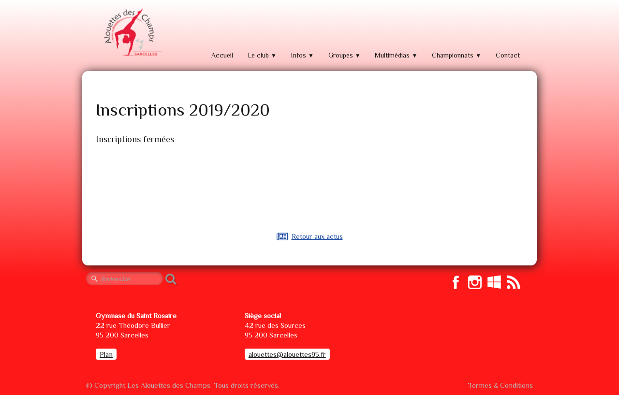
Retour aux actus (310, 236)
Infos (302, 55)
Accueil (222, 55)
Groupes (344, 55)
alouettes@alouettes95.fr (287, 354)
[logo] (131, 32)
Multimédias (396, 55)
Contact (508, 55)
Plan (106, 354)
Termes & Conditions (500, 385)
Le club (262, 55)
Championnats (456, 55)
